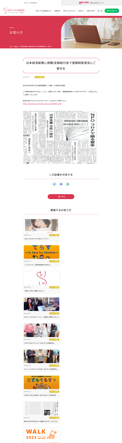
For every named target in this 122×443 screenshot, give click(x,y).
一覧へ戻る (61, 197)
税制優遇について (84, 383)
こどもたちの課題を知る (66, 369)
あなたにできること (69, 11)
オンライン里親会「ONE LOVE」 (41, 373)
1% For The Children (104, 373)
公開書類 (14, 378)
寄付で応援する (112, 11)
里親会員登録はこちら (91, 3)
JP (98, 11)
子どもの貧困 (63, 378)
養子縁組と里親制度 (65, 392)
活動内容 (57, 11)
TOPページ (14, 363)
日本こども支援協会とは (43, 11)
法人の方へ (100, 369)
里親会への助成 (36, 392)
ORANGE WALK (36, 401)
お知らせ (81, 11)
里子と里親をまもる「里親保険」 (41, 383)
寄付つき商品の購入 (85, 378)
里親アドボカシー (37, 397)
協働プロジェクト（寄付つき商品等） (103, 379)
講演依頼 (99, 385)
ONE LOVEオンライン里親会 (98, 420)
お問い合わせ (91, 11)
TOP (11, 46)
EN (101, 11)
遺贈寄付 (82, 387)
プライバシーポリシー (104, 404)
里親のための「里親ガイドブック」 (42, 378)
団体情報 (14, 373)
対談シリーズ (101, 395)
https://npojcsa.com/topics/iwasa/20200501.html (42, 104)
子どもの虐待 (63, 373)
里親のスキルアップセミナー (40, 387)
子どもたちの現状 (64, 383)
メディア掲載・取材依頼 (18, 383)
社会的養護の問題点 (65, 387)
